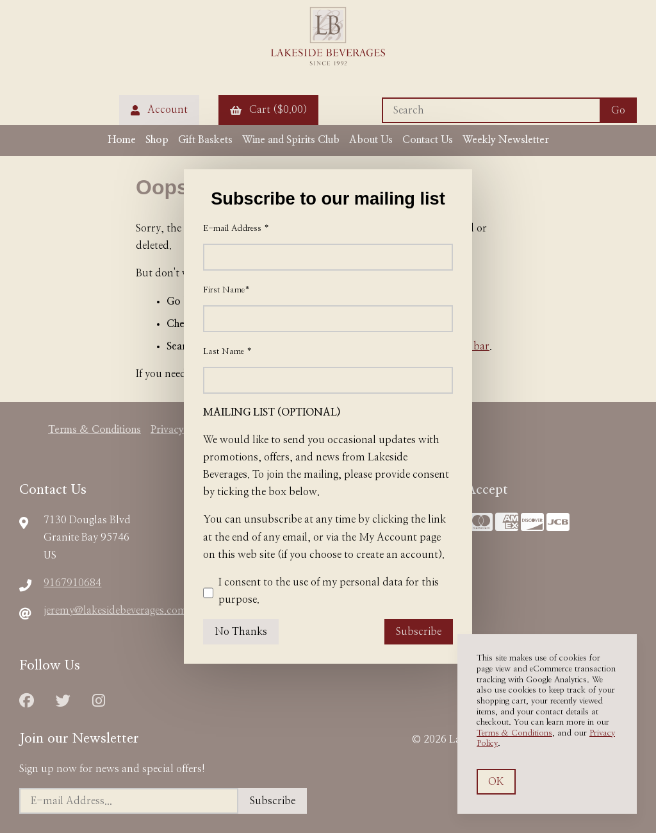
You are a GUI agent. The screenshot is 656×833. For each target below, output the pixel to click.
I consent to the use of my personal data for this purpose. (321, 593)
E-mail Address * (236, 228)
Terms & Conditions (514, 733)
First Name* (226, 290)
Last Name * (227, 352)
